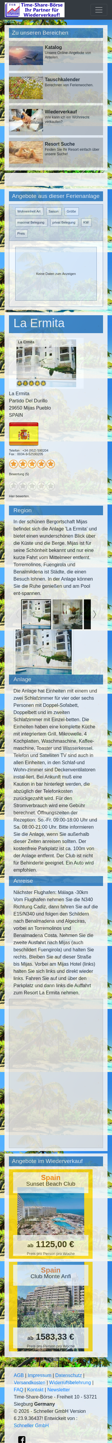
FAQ (18, 1389)
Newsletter (58, 1389)
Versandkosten (29, 1382)
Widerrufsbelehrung (70, 1382)
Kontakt (35, 1389)
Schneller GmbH (31, 1425)
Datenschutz (68, 1375)
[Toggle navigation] (98, 10)
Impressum (39, 1375)
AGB (19, 1375)
